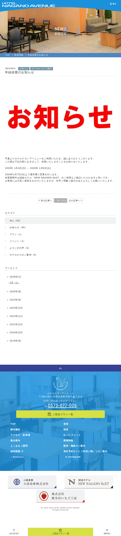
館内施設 (15, 429)
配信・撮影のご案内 (74, 446)
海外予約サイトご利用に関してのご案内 (85, 451)
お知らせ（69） (18, 227)
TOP (13, 424)
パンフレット (72, 435)
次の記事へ (75, 200)
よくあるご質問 (19, 446)
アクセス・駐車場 (20, 435)
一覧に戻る (60, 200)
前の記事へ (46, 200)
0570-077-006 (62, 405)
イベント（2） (18, 241)
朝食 (65, 429)
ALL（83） (16, 220)
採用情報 (17, 451)
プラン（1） (16, 234)
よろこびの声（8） (20, 248)
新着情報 (68, 440)
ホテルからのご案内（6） (24, 254)
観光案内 (15, 440)
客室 (65, 424)
